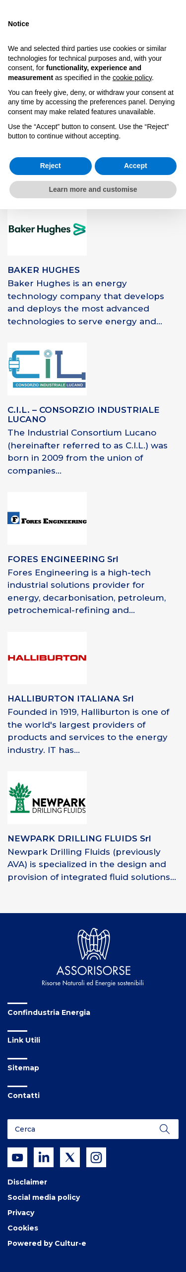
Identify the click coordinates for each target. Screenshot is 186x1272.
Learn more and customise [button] (93, 189)
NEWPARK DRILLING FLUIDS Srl (79, 838)
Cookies (22, 1228)
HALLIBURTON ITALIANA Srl (70, 698)
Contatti (23, 1095)
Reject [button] (50, 166)
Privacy (20, 1212)
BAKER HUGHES (43, 270)
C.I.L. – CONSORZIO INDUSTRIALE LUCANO (83, 414)
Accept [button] (135, 166)
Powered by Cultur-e (46, 1243)
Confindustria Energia (48, 1012)
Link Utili (23, 1040)
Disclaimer (27, 1182)
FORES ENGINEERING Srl (63, 559)
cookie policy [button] (132, 78)
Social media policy (43, 1197)
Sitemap (23, 1067)
